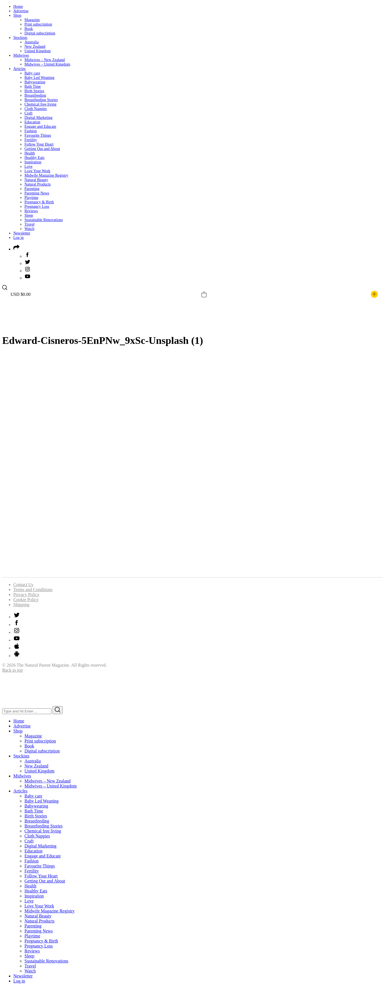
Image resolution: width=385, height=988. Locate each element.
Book (28, 29)
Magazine (32, 20)
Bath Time (32, 86)
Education (32, 122)
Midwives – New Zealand (44, 60)
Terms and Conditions (33, 589)
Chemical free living (40, 104)
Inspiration (32, 162)
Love (28, 166)
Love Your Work (37, 171)
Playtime (31, 198)
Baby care (32, 73)
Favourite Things (37, 135)
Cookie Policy (26, 599)
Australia (31, 42)
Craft (28, 113)
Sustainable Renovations (43, 220)
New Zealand (34, 46)
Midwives (21, 55)
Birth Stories (34, 91)
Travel (29, 224)
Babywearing (34, 82)
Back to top (12, 670)
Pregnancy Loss (36, 206)
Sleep (28, 215)
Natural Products (37, 184)
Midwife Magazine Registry (46, 175)
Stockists (20, 38)
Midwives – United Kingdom (47, 64)
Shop (17, 15)
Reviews (31, 211)
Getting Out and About (42, 149)
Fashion (30, 131)
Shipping (21, 604)
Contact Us (23, 584)
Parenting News (36, 193)
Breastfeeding (35, 95)
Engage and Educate (40, 126)
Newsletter (21, 233)
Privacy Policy (26, 594)
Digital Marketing (38, 118)
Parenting (31, 189)
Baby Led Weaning (39, 78)
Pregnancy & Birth (39, 202)
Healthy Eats (34, 158)
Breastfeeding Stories (41, 100)
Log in (18, 238)
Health (29, 153)
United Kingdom (37, 51)
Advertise (20, 11)
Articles (19, 69)
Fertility (30, 140)
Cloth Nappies (35, 109)
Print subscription (38, 24)
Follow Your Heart (39, 144)
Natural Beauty (36, 180)
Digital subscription (39, 33)
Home (18, 6)
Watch (29, 229)
